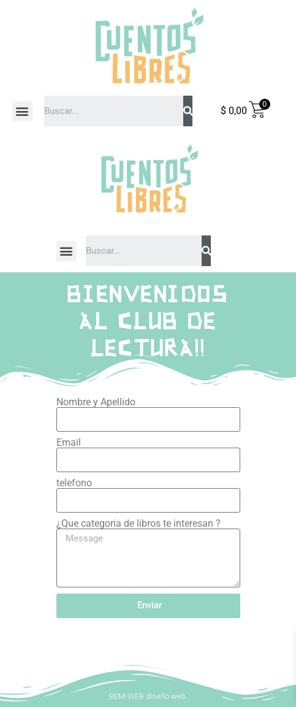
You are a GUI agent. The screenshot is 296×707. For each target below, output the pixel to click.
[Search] (187, 111)
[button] (22, 111)
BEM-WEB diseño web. (148, 696)
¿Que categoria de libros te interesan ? (138, 524)
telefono (74, 483)
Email (68, 443)
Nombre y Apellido (95, 402)
